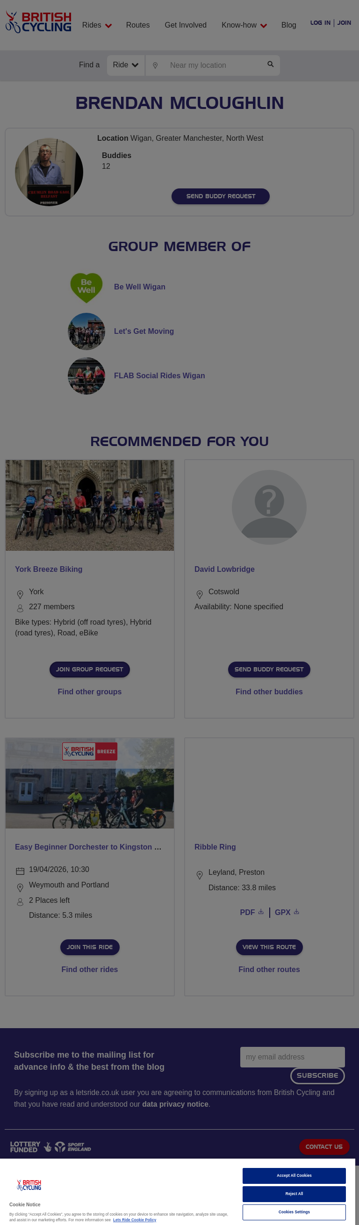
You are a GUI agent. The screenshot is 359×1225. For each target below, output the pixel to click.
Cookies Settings (294, 1212)
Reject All (294, 1194)
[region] (177, 1192)
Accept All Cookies (294, 1176)
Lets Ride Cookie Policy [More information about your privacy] (134, 1220)
